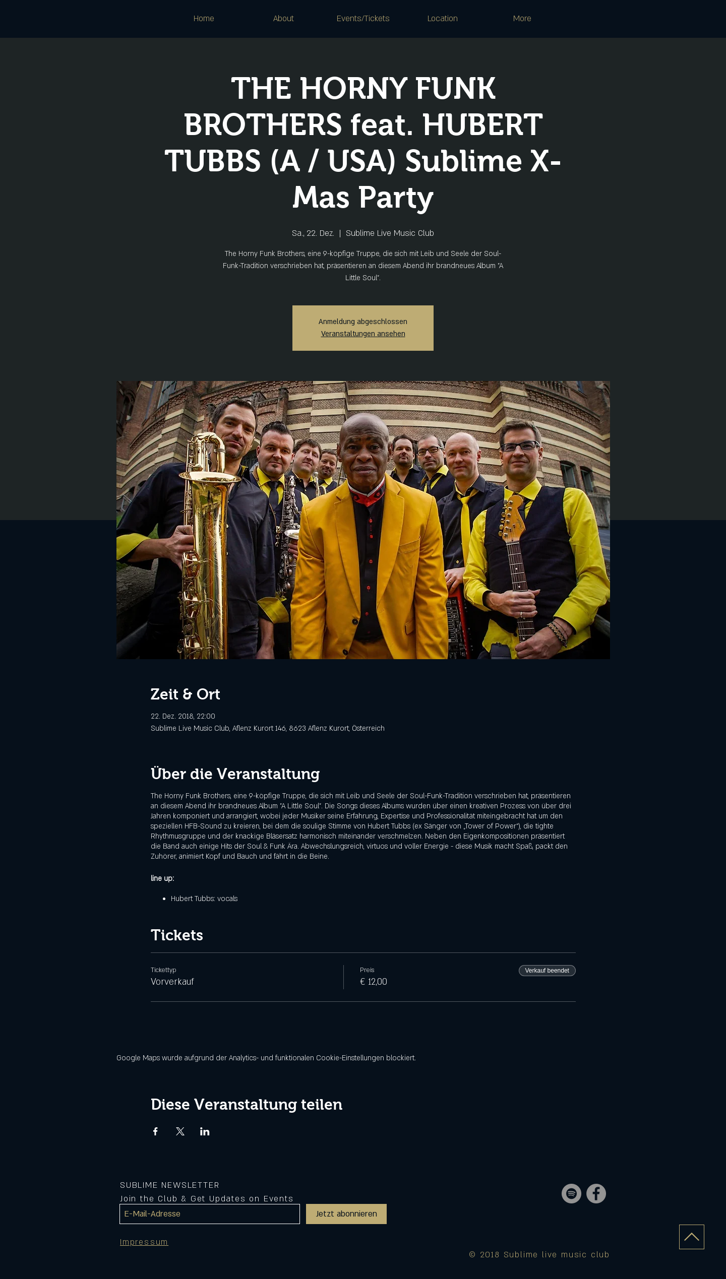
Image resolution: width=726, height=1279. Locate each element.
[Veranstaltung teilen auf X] (180, 1131)
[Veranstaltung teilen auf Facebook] (155, 1131)
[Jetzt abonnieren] (346, 1214)
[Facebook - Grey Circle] (596, 1193)
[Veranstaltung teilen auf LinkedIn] (205, 1131)
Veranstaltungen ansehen (363, 334)
